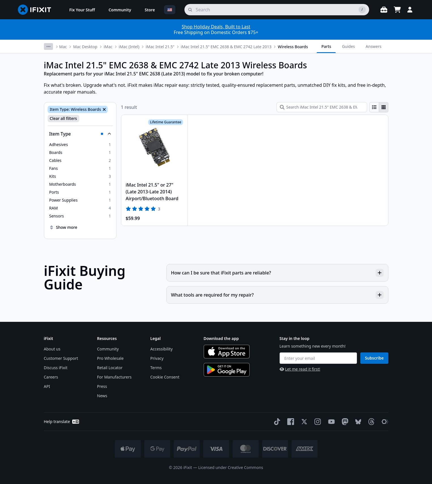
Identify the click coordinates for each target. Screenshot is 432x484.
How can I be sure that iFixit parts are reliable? (277, 273)
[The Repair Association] (383, 421)
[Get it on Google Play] (227, 370)
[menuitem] (82, 9)
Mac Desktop (85, 46)
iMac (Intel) (129, 46)
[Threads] (370, 421)
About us (52, 349)
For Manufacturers (114, 377)
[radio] (374, 107)
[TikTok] (275, 421)
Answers (374, 46)
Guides (348, 46)
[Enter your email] (318, 358)
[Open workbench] (384, 9)
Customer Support (61, 358)
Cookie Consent (165, 377)
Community (108, 349)
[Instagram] (316, 421)
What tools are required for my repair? (277, 295)
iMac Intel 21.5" (160, 46)
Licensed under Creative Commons (230, 467)
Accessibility (161, 349)
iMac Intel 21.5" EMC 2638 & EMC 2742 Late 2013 (226, 46)
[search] (276, 9)
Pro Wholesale (110, 358)
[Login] (409, 9)
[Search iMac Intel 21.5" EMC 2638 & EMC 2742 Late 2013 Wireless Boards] (321, 107)
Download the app (221, 338)
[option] (80, 144)
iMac (108, 46)
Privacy (157, 358)
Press (102, 386)
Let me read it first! (300, 369)
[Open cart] (397, 9)
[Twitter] (303, 421)
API (47, 386)
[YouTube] (330, 421)
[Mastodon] (343, 421)
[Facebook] (289, 421)
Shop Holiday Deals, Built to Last (216, 27)
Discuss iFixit (56, 367)
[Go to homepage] (37, 10)
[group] (378, 107)
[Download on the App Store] (227, 351)
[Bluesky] (357, 422)
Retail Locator (110, 367)
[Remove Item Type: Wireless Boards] (103, 109)
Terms (156, 367)
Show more (63, 227)
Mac (63, 46)
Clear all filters (63, 118)
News (102, 395)
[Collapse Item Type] (80, 134)
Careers (51, 377)
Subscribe (374, 358)
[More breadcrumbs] (48, 46)
